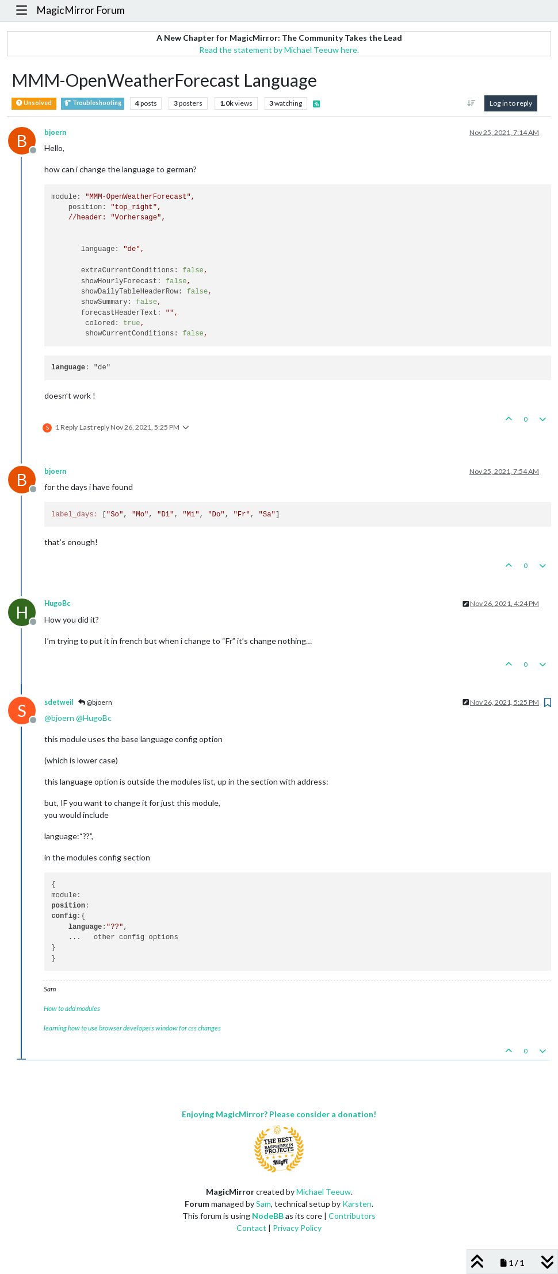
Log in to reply (511, 103)
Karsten (357, 1204)
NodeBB (268, 1216)
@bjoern (95, 702)
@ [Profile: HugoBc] (94, 718)
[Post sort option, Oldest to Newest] (471, 103)
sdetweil (58, 702)
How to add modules (72, 1008)
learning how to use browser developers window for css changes (132, 1028)
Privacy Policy (297, 1228)
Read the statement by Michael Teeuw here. (279, 50)
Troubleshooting (92, 103)
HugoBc (57, 603)
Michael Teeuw (323, 1191)
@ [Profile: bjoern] (59, 718)
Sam (263, 1204)
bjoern (55, 132)
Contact (251, 1228)
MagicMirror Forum (80, 10)
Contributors (352, 1216)
